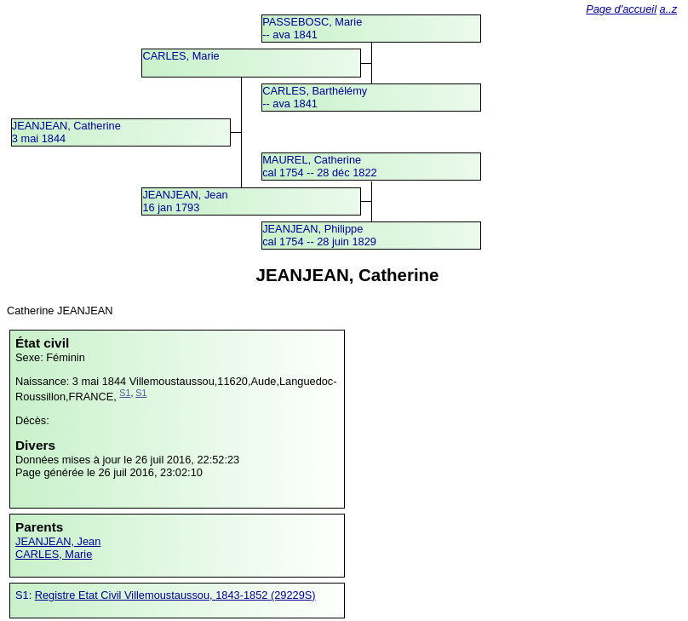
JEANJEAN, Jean (57, 541)
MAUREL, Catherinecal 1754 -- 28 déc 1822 (319, 166)
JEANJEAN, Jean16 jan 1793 (184, 201)
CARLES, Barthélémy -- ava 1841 (314, 97)
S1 (124, 393)
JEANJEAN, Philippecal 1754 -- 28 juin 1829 (319, 235)
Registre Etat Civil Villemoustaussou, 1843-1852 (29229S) (175, 595)
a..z (669, 9)
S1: (25, 595)
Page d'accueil (621, 9)
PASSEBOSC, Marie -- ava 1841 (312, 28)
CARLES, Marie (180, 55)
